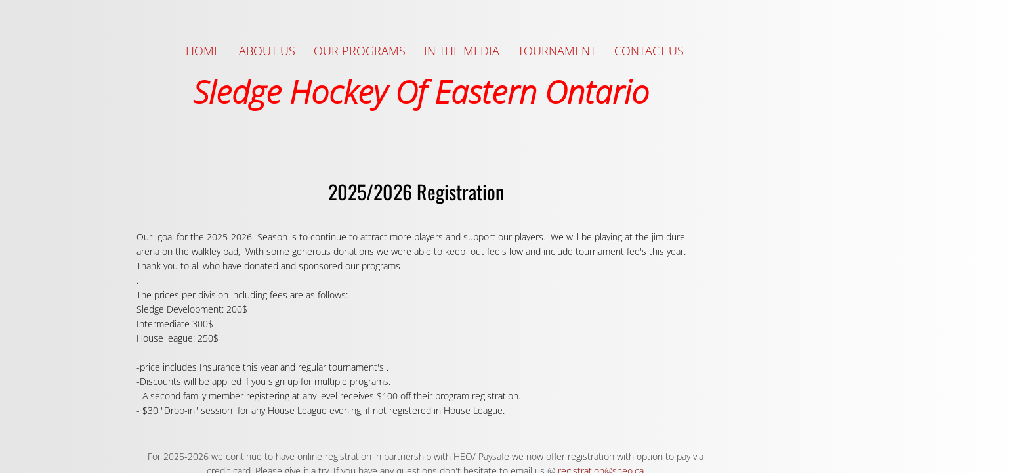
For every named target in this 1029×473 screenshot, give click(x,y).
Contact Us (649, 50)
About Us (267, 50)
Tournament (557, 50)
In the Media (461, 50)
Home (203, 50)
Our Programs (360, 50)
